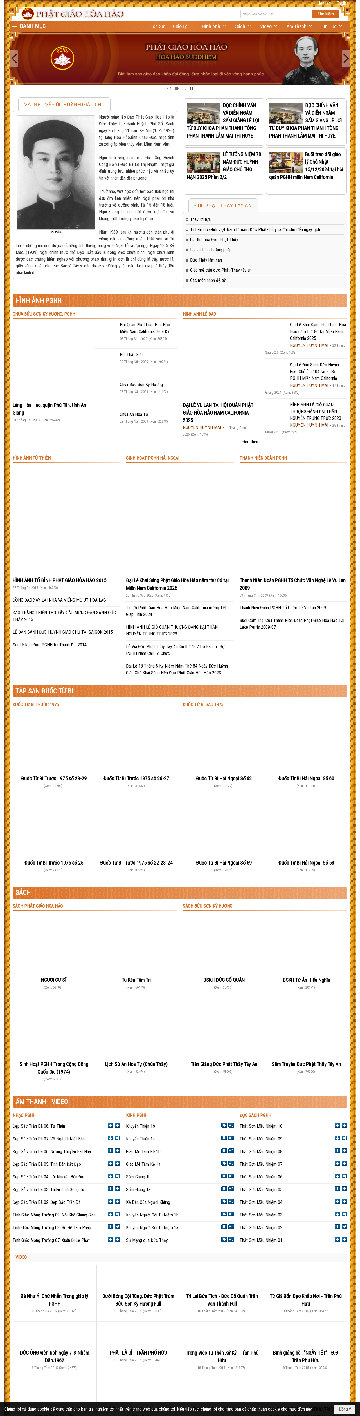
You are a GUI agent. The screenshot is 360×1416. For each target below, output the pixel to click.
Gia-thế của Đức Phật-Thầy (214, 239)
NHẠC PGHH (24, 1115)
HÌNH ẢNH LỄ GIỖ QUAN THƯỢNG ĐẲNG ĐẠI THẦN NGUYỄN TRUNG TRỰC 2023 (315, 411)
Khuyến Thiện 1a (140, 1139)
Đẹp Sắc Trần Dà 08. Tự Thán (39, 1126)
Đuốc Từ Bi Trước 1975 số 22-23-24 (136, 863)
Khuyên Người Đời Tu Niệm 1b (152, 1215)
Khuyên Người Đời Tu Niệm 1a (152, 1227)
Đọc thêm (251, 441)
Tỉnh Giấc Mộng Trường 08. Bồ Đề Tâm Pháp (52, 1227)
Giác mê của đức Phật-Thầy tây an (220, 270)
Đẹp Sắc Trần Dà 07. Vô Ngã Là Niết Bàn (49, 1139)
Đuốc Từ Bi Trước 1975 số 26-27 (136, 778)
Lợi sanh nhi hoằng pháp (211, 249)
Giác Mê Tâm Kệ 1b (143, 1151)
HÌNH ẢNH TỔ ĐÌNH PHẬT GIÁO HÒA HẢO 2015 (59, 580)
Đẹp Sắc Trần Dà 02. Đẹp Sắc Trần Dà (46, 1202)
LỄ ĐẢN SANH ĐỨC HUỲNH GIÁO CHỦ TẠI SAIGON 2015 (63, 632)
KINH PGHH (136, 1115)
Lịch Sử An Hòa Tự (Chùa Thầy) (136, 1064)
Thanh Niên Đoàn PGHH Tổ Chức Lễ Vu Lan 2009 (283, 607)
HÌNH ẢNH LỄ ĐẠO (199, 314)
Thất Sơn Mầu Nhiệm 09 (261, 1139)
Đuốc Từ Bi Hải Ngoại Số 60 (306, 778)
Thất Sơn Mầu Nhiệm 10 (261, 1126)
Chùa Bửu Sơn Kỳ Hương (141, 384)
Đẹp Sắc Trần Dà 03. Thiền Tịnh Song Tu (48, 1189)
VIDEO (21, 1257)
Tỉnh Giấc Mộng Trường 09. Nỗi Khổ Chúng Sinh (54, 1215)
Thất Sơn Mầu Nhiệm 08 (261, 1151)
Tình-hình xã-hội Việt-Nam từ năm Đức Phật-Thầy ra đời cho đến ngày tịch (255, 229)
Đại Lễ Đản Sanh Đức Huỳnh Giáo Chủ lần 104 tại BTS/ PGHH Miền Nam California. (314, 371)
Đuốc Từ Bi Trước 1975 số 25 (53, 863)
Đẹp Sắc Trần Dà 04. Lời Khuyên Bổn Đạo (49, 1177)
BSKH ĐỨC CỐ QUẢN (224, 980)
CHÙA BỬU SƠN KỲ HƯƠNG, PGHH (44, 314)
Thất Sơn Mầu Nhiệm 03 (261, 1215)
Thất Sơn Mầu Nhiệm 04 (261, 1202)
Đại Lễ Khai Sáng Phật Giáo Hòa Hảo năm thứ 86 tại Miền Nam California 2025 (318, 331)
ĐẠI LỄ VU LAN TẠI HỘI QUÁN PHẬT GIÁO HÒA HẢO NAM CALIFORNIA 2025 (218, 412)
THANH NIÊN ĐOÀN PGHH (263, 458)
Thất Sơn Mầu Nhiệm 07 (261, 1164)
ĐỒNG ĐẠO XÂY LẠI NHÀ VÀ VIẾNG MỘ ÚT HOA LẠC (59, 600)
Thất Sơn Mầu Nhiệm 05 (261, 1189)
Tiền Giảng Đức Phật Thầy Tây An (224, 1064)
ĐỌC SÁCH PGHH (255, 1115)
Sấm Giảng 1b (138, 1177)
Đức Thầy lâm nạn (206, 260)
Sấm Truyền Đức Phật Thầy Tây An (306, 1064)
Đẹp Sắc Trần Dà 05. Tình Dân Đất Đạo (47, 1164)
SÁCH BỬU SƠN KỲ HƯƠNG (207, 906)
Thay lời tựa (200, 219)
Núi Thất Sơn (131, 354)
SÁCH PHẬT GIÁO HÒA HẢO (38, 906)
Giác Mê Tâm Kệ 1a (143, 1164)
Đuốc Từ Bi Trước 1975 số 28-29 (54, 778)
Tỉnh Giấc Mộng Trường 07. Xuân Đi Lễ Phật (51, 1240)
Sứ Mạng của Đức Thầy (147, 1240)
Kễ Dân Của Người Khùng (148, 1202)
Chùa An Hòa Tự (134, 414)
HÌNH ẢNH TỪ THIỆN (32, 458)
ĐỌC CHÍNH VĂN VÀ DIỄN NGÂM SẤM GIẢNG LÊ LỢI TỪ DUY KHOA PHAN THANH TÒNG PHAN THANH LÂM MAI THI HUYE (223, 120)
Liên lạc (324, 3)
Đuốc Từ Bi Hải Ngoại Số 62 (224, 778)
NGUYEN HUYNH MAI (202, 427)
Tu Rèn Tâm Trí (136, 980)
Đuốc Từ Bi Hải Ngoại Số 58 (306, 863)
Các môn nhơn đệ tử (208, 280)
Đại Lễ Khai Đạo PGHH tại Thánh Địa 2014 (50, 645)
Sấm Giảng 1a (138, 1189)
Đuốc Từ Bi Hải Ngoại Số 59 (224, 863)
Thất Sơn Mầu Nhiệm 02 (261, 1227)
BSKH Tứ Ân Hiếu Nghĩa (306, 980)
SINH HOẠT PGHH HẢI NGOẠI (152, 458)
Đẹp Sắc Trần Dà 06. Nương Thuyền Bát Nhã (52, 1151)
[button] (183, 26)
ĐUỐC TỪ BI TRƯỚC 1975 (36, 704)
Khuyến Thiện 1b (140, 1126)
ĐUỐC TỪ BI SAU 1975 (203, 704)
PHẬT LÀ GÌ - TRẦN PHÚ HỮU (138, 1353)
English (343, 3)
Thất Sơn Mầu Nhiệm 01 (261, 1240)
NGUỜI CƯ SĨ (53, 980)
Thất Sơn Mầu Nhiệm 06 (261, 1177)
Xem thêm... (56, 232)
